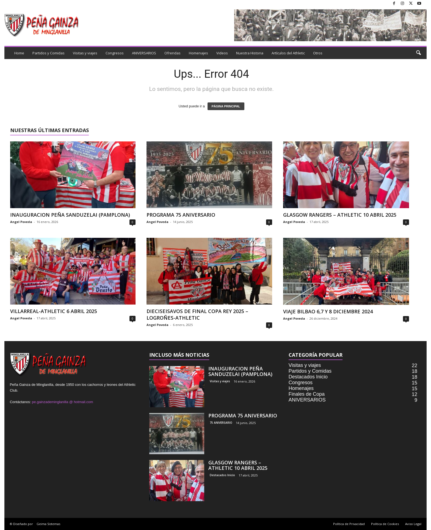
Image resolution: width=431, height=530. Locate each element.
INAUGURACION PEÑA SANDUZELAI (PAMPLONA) (70, 214)
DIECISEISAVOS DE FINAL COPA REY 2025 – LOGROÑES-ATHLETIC (197, 314)
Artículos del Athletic (288, 53)
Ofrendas (172, 53)
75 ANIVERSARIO (221, 423)
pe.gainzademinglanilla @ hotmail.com (62, 402)
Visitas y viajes (85, 53)
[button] (418, 53)
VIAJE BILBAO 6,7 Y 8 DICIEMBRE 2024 (328, 311)
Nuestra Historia (249, 53)
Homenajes (198, 53)
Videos (222, 53)
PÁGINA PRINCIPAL (226, 106)
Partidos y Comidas (48, 53)
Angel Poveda (21, 222)
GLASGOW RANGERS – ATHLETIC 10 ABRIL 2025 (339, 214)
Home (19, 53)
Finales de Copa (307, 394)
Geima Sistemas (48, 524)
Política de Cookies (385, 524)
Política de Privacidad (349, 524)
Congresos (115, 53)
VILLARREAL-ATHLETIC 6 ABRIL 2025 (53, 311)
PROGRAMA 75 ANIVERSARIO (181, 214)
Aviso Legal (413, 524)
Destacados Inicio (222, 475)
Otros (317, 53)
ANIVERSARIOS (144, 53)
